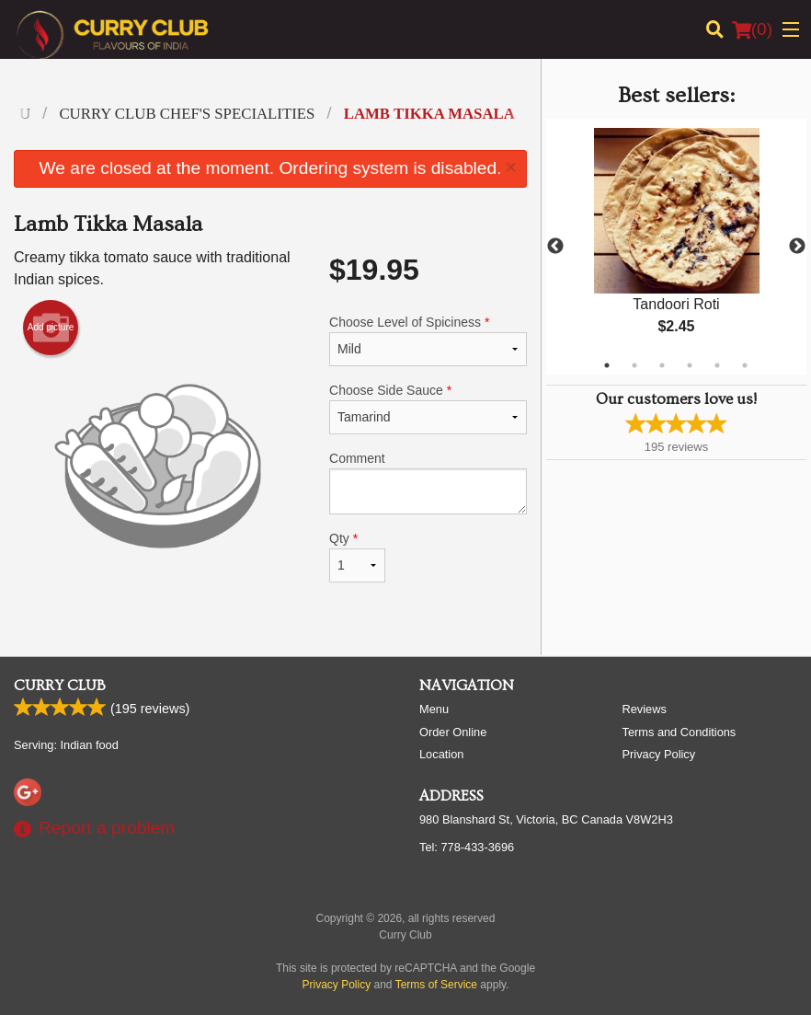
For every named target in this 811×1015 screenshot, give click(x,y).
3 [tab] (662, 365)
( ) (752, 29)
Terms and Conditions (680, 732)
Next (797, 246)
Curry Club (60, 685)
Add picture (51, 327)
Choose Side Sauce (428, 408)
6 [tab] (745, 365)
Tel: (466, 847)
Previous (555, 246)
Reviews (645, 709)
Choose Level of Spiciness (428, 340)
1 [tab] (607, 365)
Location (441, 754)
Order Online (452, 732)
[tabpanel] (676, 246)
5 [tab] (717, 365)
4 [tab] (689, 365)
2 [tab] (634, 365)
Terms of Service (436, 984)
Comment (428, 482)
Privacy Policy (659, 754)
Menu (434, 709)
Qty (357, 556)
